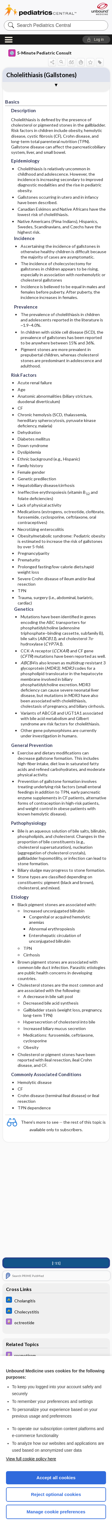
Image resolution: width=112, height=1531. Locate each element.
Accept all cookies (56, 1477)
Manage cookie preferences (56, 1511)
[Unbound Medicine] (100, 9)
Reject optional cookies (56, 1494)
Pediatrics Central (40, 10)
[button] (96, 39)
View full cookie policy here (31, 1458)
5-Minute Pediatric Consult (40, 53)
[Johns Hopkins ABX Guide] (56, 1300)
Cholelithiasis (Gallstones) (41, 74)
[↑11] (56, 1263)
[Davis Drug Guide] (56, 1322)
